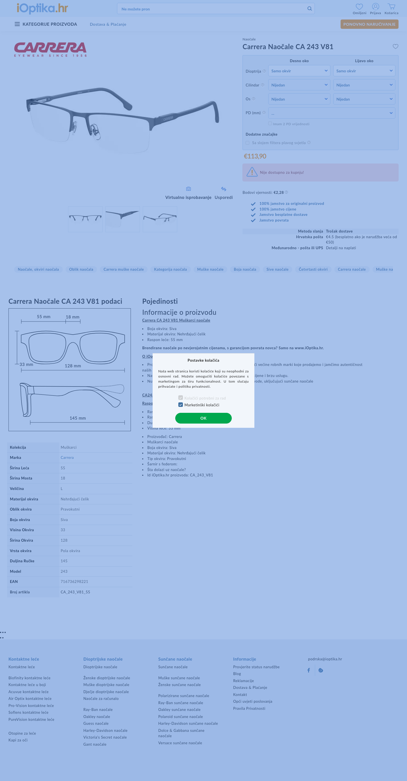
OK (203, 418)
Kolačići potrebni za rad (205, 398)
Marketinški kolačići (202, 405)
